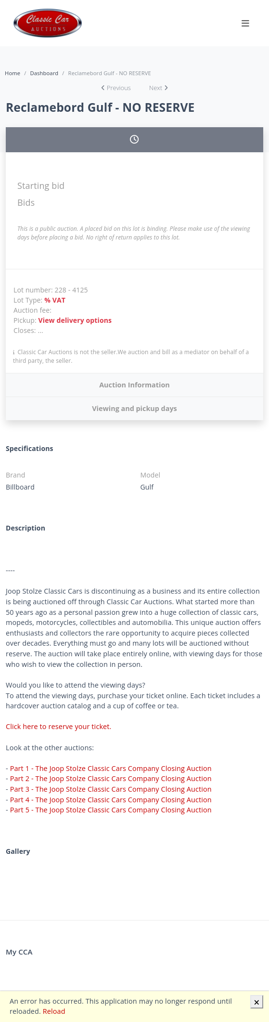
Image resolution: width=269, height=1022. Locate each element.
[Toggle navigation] (245, 23)
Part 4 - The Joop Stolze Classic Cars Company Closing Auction (111, 799)
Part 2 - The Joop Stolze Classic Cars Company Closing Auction (111, 778)
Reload (54, 1011)
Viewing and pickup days (134, 408)
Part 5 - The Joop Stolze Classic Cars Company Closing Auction (111, 809)
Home (12, 73)
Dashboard (44, 73)
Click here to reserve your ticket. (59, 726)
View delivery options (75, 320)
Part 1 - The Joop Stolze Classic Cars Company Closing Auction (111, 768)
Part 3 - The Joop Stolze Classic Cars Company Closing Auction (111, 789)
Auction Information (134, 384)
